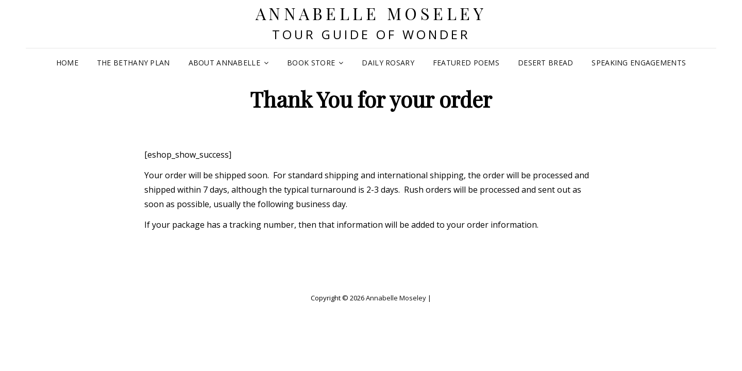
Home (67, 63)
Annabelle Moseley (371, 13)
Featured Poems (466, 63)
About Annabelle (224, 63)
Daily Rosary (388, 63)
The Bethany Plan (133, 63)
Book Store (311, 63)
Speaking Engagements (639, 63)
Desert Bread (545, 63)
